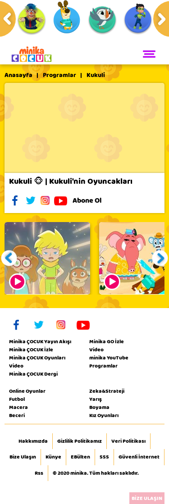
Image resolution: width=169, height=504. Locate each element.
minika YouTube (108, 358)
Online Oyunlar (27, 391)
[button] (9, 258)
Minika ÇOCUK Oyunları (37, 358)
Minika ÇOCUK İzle (31, 349)
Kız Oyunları (104, 415)
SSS (104, 457)
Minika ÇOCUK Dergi (33, 374)
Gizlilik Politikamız (79, 441)
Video (16, 366)
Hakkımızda (33, 441)
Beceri (17, 415)
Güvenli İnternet (139, 457)
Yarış (95, 399)
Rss (39, 473)
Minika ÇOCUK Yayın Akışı (40, 341)
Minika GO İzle (106, 341)
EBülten (80, 457)
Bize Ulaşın (22, 457)
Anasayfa (18, 75)
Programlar (59, 75)
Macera (18, 407)
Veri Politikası (128, 441)
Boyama (99, 407)
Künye (53, 457)
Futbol (17, 399)
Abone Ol (94, 200)
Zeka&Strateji (106, 391)
